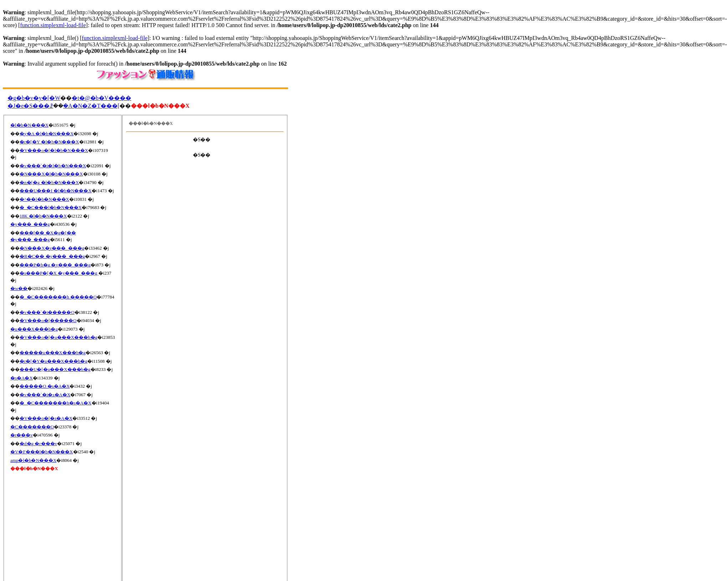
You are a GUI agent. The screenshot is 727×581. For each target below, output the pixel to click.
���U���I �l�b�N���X (56, 190)
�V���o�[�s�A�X (46, 418)
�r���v (21, 435)
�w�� (18, 288)
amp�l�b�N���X (33, 460)
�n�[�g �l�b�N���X (49, 182)
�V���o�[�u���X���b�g (58, 337)
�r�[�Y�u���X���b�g (53, 361)
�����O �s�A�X (45, 386)
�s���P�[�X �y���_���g (59, 273)
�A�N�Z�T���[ (91, 106)
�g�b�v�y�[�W (33, 98)
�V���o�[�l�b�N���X (54, 150)
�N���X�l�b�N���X (51, 174)
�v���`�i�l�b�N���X (53, 165)
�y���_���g (30, 224)
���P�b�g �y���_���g (55, 264)
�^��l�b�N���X (44, 199)
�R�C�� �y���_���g (52, 256)
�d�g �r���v (38, 443)
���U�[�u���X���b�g (55, 369)
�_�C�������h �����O (58, 297)
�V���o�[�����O (48, 320)
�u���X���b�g (34, 329)
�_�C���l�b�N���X (51, 207)
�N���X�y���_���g (52, 248)
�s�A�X (21, 378)
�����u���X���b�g (53, 352)
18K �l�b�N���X (43, 216)
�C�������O (32, 426)
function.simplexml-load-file (53, 25)
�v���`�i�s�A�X (45, 394)
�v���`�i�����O (47, 312)
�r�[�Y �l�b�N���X (49, 141)
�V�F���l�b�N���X (41, 451)
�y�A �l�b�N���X (46, 133)
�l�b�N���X (29, 125)
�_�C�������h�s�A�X (56, 403)
